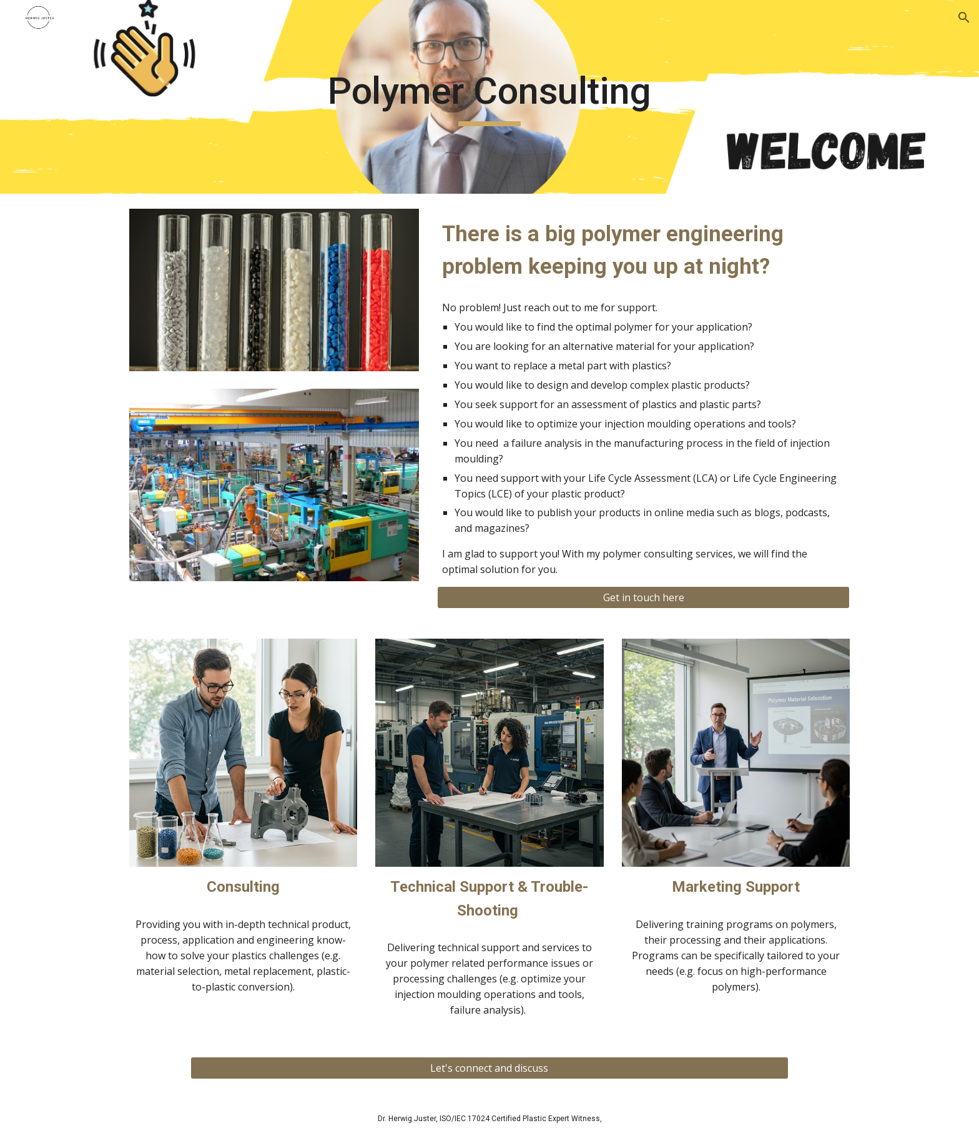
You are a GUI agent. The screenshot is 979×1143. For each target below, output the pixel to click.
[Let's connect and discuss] (489, 1068)
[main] (489, 96)
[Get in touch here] (643, 597)
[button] (964, 17)
